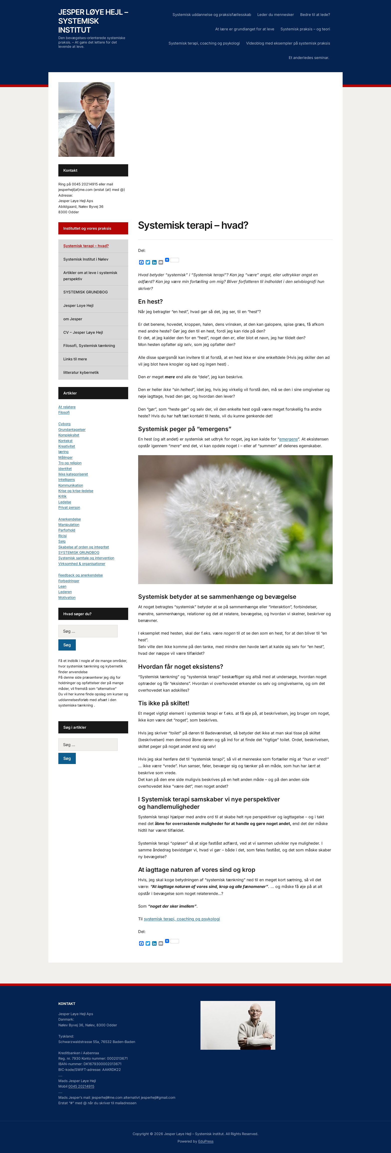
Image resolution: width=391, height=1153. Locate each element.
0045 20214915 (81, 1086)
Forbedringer (68, 581)
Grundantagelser (72, 429)
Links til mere (75, 359)
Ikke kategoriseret (73, 474)
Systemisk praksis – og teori (305, 29)
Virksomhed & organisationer (81, 563)
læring (63, 451)
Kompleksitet (68, 435)
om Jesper (72, 319)
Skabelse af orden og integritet (83, 547)
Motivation (67, 597)
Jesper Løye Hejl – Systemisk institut (93, 20)
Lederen (65, 592)
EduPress (205, 1141)
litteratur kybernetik (81, 372)
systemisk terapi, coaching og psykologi (182, 918)
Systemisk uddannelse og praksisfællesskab (212, 14)
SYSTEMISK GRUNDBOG (85, 292)
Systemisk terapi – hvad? (86, 245)
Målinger (65, 457)
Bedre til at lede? (315, 14)
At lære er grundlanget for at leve (244, 29)
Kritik (62, 496)
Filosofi (64, 412)
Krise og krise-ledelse (75, 491)
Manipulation (68, 524)
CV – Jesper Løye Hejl (83, 332)
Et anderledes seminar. (309, 57)
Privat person (69, 507)
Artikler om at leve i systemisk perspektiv (90, 275)
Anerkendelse (69, 519)
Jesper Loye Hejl (78, 305)
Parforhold (66, 530)
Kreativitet (66, 446)
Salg (62, 541)
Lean (62, 586)
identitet (65, 468)
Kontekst (65, 441)
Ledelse (64, 502)
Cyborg (64, 424)
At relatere (67, 407)
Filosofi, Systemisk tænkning (89, 345)
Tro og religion (70, 463)
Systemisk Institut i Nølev (85, 259)
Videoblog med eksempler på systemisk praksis (288, 43)
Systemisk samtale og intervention (86, 558)
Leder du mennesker (275, 14)
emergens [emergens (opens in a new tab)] (288, 439)
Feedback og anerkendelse (80, 575)
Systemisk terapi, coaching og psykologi (204, 43)
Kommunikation (70, 485)
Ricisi (62, 536)
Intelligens (66, 479)
